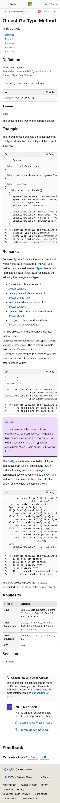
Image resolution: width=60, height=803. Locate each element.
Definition (9, 35)
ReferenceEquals (12, 354)
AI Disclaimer (9, 784)
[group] (30, 201)
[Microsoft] (30, 4)
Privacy (20, 789)
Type (16, 83)
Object (24, 465)
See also (9, 51)
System (20, 67)
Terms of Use (40, 794)
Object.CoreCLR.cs (21, 75)
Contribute (8, 789)
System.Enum (17, 315)
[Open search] (46, 4)
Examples (10, 39)
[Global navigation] (3, 4)
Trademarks (8, 798)
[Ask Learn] (39, 11)
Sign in (54, 4)
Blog (43, 784)
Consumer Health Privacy (15, 794)
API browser (17, 11)
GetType (7, 141)
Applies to (10, 47)
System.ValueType (19, 297)
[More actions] (54, 11)
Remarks (9, 43)
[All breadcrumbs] (5, 11)
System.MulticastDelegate (23, 324)
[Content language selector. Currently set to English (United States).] (18, 769)
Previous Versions (28, 784)
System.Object (21, 259)
